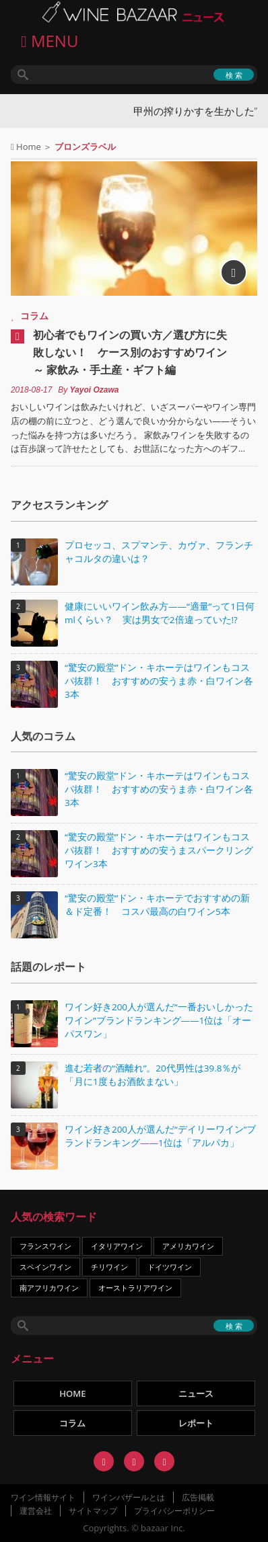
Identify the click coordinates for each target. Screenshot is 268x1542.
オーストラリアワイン (135, 1288)
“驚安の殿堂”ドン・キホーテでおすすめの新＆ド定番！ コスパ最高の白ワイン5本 (157, 905)
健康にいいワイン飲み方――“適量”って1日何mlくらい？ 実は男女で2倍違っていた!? (160, 613)
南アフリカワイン (49, 1288)
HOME (72, 1393)
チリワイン (109, 1267)
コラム (34, 315)
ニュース (195, 1393)
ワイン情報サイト (43, 1497)
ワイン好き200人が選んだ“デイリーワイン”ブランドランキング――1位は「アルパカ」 (161, 1136)
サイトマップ (93, 1510)
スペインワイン (45, 1267)
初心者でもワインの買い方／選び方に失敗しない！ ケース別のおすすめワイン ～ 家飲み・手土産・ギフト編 (130, 352)
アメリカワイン (188, 1246)
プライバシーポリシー (174, 1510)
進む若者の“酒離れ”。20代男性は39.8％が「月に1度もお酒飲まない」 (153, 1075)
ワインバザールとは (128, 1497)
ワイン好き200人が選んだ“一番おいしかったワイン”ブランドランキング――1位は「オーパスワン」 (159, 1020)
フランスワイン (45, 1246)
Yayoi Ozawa (94, 390)
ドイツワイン (169, 1267)
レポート (195, 1423)
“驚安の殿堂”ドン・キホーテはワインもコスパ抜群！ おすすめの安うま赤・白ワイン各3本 (159, 680)
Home (28, 146)
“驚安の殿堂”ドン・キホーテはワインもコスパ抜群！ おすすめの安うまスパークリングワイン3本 (159, 850)
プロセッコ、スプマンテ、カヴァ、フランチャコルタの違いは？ (159, 552)
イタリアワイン (117, 1246)
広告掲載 (198, 1497)
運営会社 (36, 1510)
